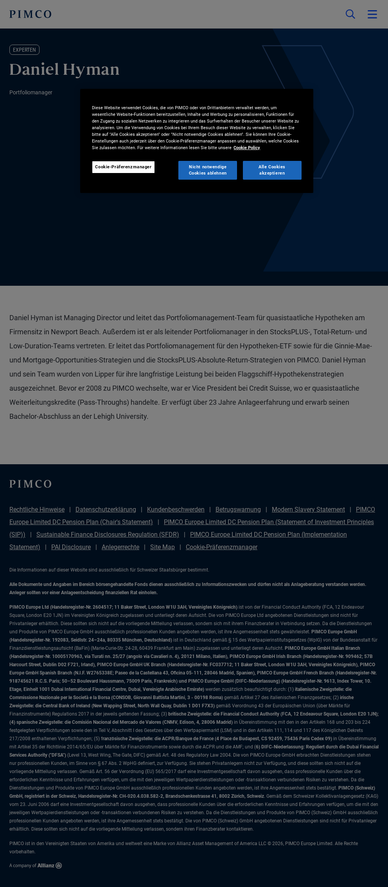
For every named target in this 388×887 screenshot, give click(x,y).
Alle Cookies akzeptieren (272, 170)
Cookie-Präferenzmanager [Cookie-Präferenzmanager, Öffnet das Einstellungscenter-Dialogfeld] (123, 166)
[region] (196, 141)
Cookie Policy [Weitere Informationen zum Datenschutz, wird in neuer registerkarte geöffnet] (247, 147)
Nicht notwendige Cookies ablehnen (208, 170)
